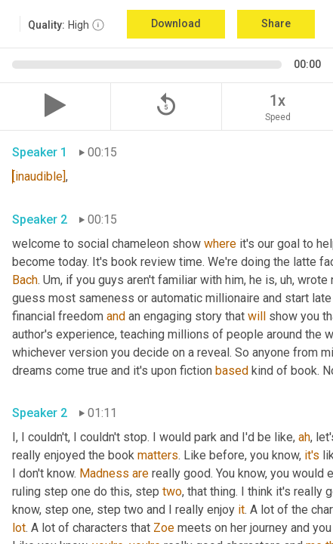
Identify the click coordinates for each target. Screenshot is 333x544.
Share (276, 23)
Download (176, 23)
